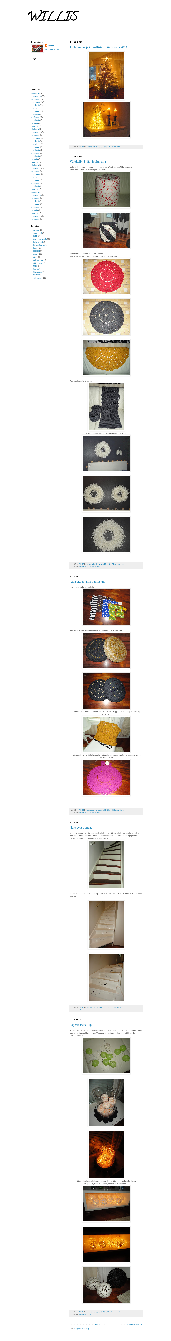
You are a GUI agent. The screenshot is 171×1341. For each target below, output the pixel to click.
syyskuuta (35, 126)
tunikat (36, 269)
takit (35, 266)
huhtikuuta (35, 111)
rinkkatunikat (38, 260)
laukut (35, 248)
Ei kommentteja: (115, 146)
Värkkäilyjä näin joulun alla (88, 161)
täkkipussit (37, 272)
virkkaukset (96, 566)
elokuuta (34, 123)
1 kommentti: (117, 1007)
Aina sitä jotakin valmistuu (87, 581)
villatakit (36, 275)
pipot (35, 257)
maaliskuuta (36, 108)
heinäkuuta (35, 120)
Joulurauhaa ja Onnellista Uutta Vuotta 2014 (98, 47)
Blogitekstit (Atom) (81, 1329)
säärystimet (37, 263)
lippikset (36, 251)
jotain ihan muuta (85, 566)
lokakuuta (35, 93)
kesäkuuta (35, 117)
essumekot (37, 233)
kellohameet (38, 242)
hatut (35, 236)
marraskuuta (36, 96)
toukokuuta (35, 114)
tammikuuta (35, 102)
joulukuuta (35, 99)
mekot (35, 254)
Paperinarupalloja (81, 1025)
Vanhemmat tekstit (134, 1324)
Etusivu (98, 1324)
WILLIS (51, 46)
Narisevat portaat (81, 827)
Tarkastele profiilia (52, 49)
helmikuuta (35, 105)
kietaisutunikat (39, 245)
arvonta (36, 230)
